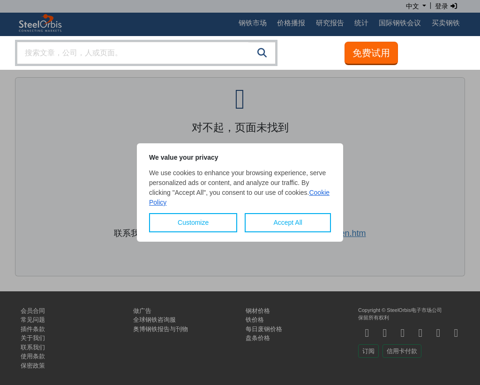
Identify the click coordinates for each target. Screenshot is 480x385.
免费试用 (371, 53)
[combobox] (146, 53)
